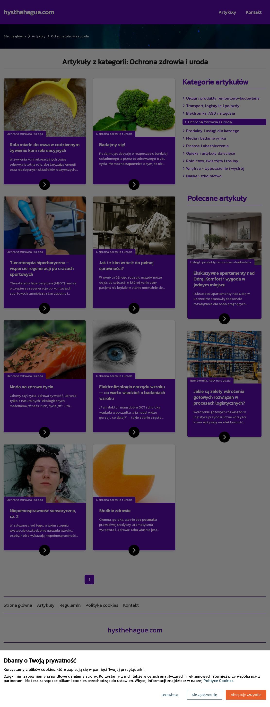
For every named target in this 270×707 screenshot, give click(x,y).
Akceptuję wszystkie (246, 695)
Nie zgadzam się (204, 695)
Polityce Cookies (218, 680)
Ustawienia (170, 695)
